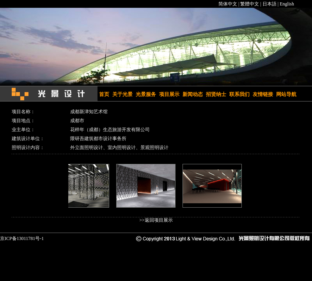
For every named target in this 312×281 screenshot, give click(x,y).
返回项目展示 (159, 220)
